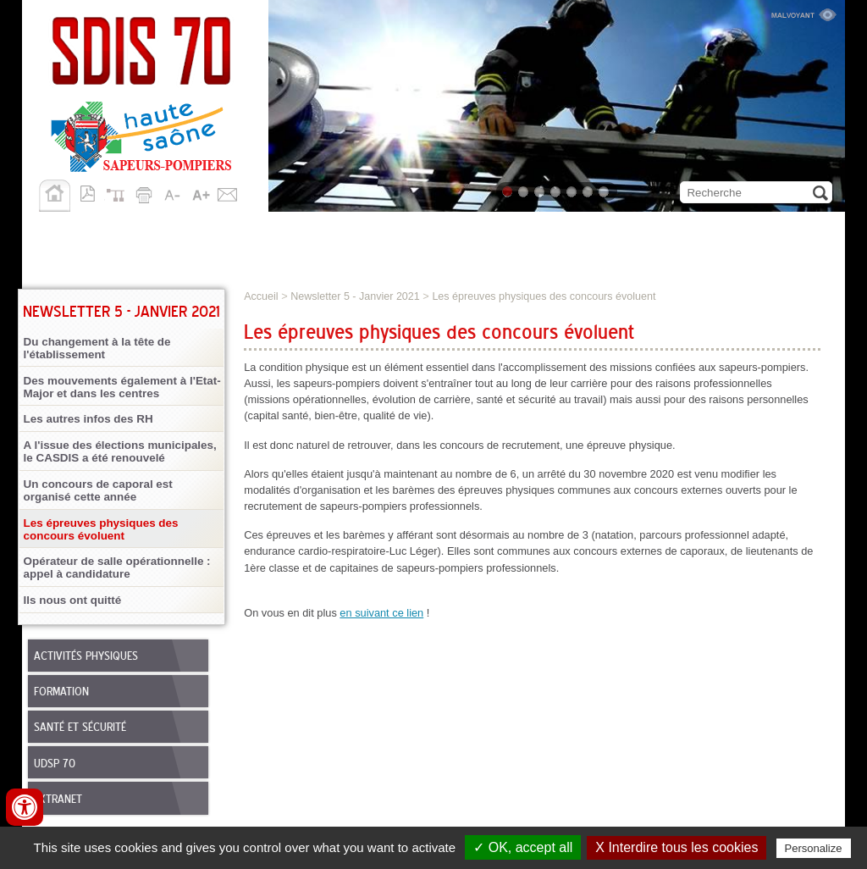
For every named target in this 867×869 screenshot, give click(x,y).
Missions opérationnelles (193, 229)
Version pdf (92, 192)
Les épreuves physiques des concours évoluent (101, 529)
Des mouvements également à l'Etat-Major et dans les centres (122, 387)
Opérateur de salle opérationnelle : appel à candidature (117, 567)
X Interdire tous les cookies (676, 847)
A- (173, 192)
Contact (227, 192)
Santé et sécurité (80, 727)
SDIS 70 (52, 229)
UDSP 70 (54, 764)
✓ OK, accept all (522, 847)
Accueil (54, 196)
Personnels (355, 229)
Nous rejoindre (479, 229)
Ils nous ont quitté (73, 600)
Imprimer (146, 192)
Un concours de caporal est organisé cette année (98, 490)
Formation (61, 692)
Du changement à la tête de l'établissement (97, 348)
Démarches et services (645, 229)
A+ (200, 192)
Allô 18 (173, 258)
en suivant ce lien (381, 612)
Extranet (58, 799)
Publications (79, 258)
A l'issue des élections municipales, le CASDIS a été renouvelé (120, 451)
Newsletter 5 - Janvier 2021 (355, 296)
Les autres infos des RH (88, 418)
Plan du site (119, 192)
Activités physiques (86, 656)
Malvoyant (803, 12)
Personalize (813, 848)
